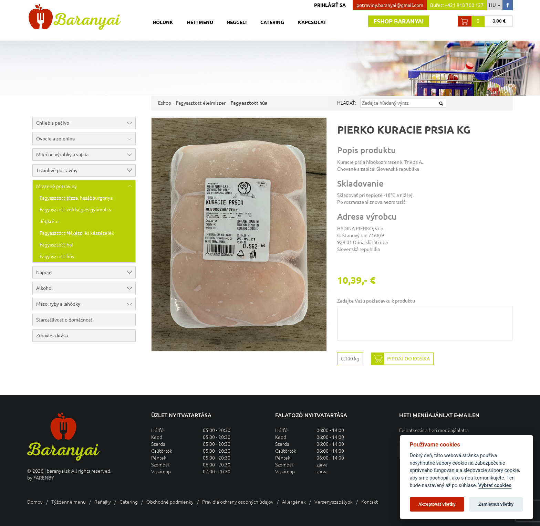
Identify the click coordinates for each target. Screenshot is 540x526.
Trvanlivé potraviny (85, 170)
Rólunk (163, 22)
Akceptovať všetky (437, 504)
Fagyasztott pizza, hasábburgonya (76, 198)
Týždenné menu (68, 502)
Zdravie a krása (52, 335)
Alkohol (85, 288)
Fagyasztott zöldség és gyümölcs (75, 209)
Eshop (164, 103)
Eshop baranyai (398, 21)
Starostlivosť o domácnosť (64, 320)
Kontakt (369, 502)
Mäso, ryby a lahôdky (85, 304)
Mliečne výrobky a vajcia (85, 154)
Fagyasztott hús (57, 256)
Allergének (294, 502)
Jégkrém (49, 221)
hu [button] (494, 5)
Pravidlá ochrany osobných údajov (237, 502)
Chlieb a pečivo (85, 123)
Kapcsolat (312, 22)
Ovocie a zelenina (85, 139)
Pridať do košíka (400, 359)
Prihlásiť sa (330, 5)
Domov (35, 502)
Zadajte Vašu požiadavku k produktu (376, 301)
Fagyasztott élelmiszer (201, 103)
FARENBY (43, 478)
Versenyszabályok (333, 502)
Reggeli (237, 22)
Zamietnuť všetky (495, 504)
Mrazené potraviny (85, 186)
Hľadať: (346, 103)
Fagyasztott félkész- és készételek (77, 233)
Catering (272, 22)
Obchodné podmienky (170, 502)
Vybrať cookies (494, 485)
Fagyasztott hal (56, 245)
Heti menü (200, 22)
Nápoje (85, 272)
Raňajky (102, 502)
